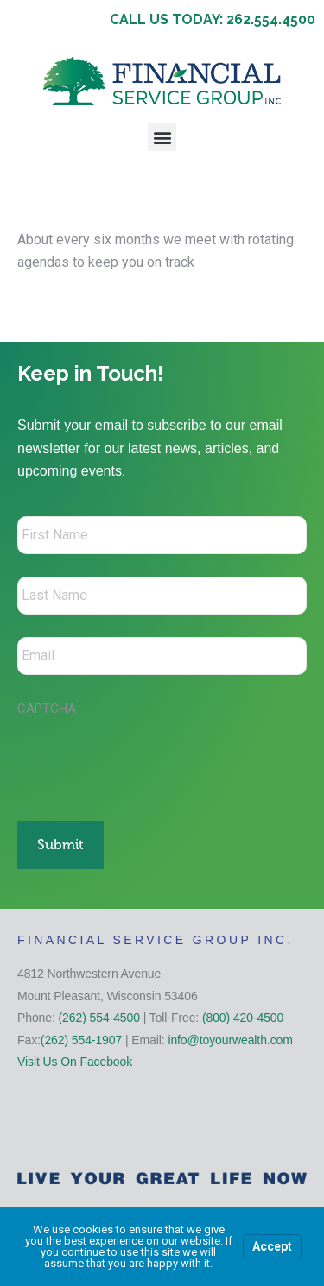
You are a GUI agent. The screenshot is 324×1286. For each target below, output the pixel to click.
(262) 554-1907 (81, 1040)
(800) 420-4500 (242, 1017)
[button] (162, 137)
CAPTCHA (46, 708)
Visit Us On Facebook (74, 1062)
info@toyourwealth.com (230, 1040)
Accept (272, 1246)
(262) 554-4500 (99, 1017)
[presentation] (148, 759)
